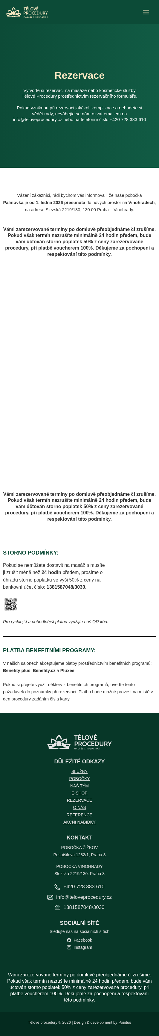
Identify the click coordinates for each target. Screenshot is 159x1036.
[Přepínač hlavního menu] (146, 12)
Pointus (124, 1022)
